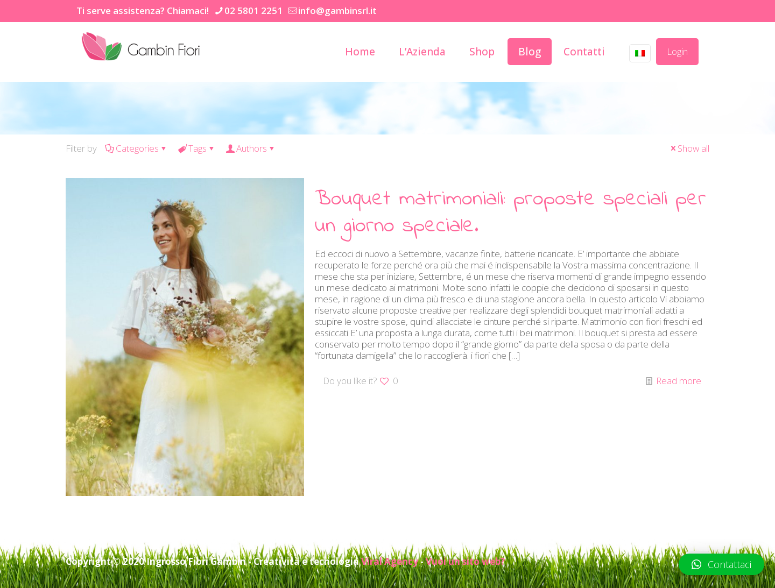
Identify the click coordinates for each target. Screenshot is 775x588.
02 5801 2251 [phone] (253, 10)
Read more (678, 380)
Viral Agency (389, 561)
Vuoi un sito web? (465, 561)
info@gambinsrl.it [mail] (337, 10)
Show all (688, 148)
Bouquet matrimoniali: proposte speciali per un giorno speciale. (510, 212)
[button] (721, 564)
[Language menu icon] (640, 53)
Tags (197, 148)
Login (677, 51)
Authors (251, 148)
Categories (136, 148)
